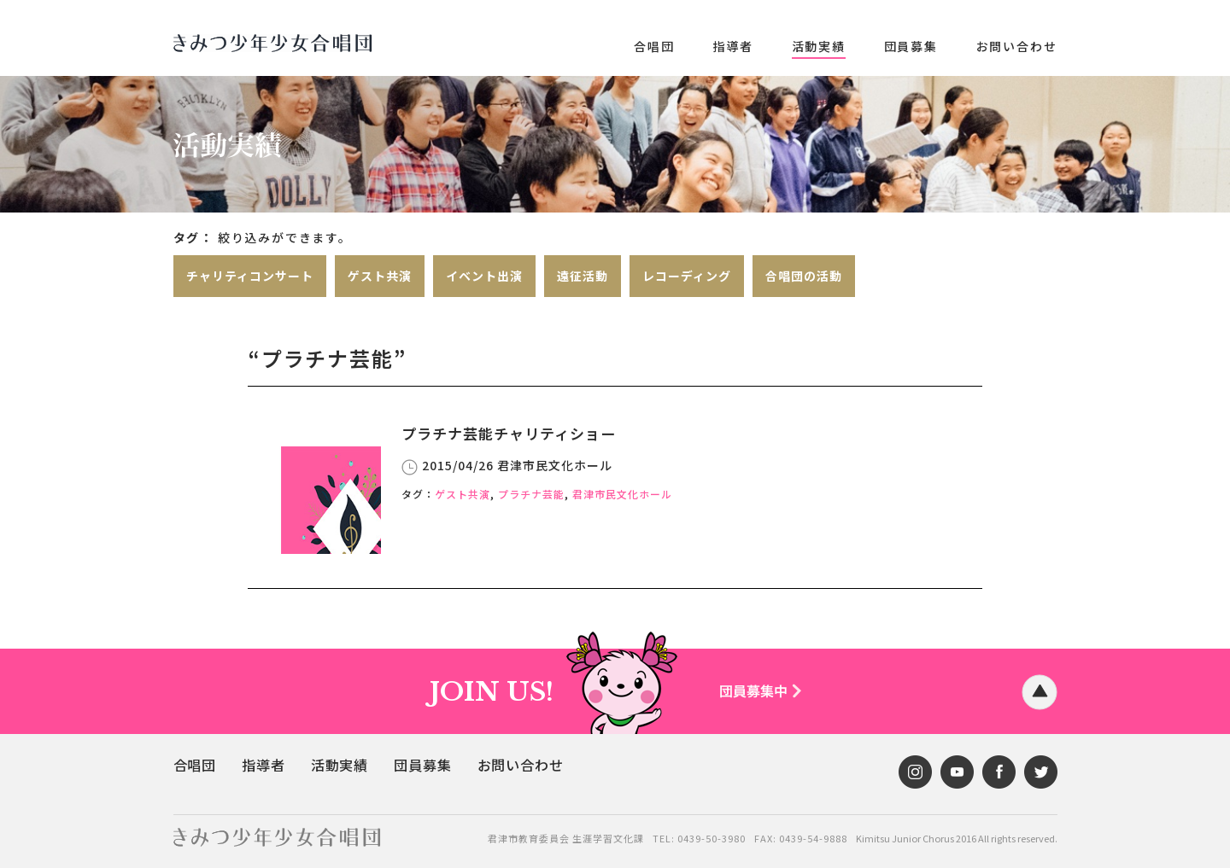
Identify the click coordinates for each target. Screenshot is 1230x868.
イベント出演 (484, 275)
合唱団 (654, 46)
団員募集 (911, 46)
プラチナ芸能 (531, 493)
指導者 (732, 46)
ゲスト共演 (380, 275)
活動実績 (819, 46)
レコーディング (686, 275)
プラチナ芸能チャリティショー (502, 432)
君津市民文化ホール (622, 493)
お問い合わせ (1016, 46)
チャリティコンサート (249, 275)
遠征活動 (582, 275)
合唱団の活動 (803, 275)
